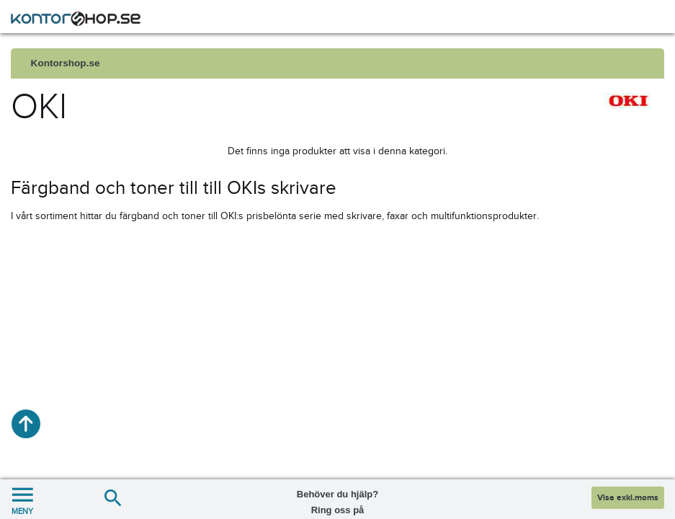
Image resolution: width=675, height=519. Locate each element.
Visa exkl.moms (627, 497)
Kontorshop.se (65, 63)
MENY (22, 499)
